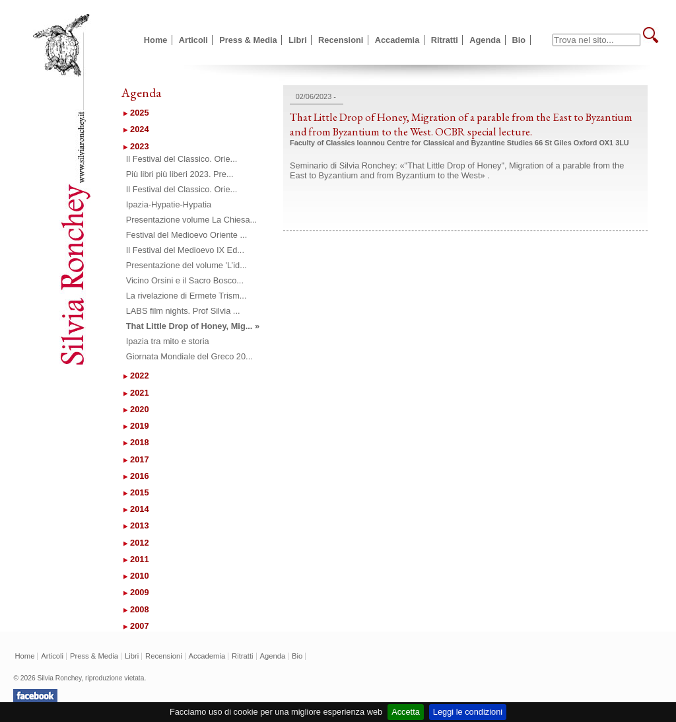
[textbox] (596, 40)
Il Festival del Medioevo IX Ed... (185, 250)
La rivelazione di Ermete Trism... (186, 296)
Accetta (405, 712)
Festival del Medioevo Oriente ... (187, 235)
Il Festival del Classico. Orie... (182, 159)
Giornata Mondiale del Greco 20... (189, 356)
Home (156, 40)
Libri (297, 40)
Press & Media (248, 40)
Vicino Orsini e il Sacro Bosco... (185, 280)
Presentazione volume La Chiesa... (191, 220)
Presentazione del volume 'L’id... (186, 265)
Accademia (397, 40)
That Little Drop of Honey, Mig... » (192, 326)
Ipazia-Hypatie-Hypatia (168, 204)
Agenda (484, 40)
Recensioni (340, 40)
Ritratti (444, 40)
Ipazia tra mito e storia (167, 341)
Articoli (193, 40)
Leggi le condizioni (467, 712)
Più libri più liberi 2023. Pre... (180, 174)
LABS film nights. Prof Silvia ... (183, 311)
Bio (519, 40)
